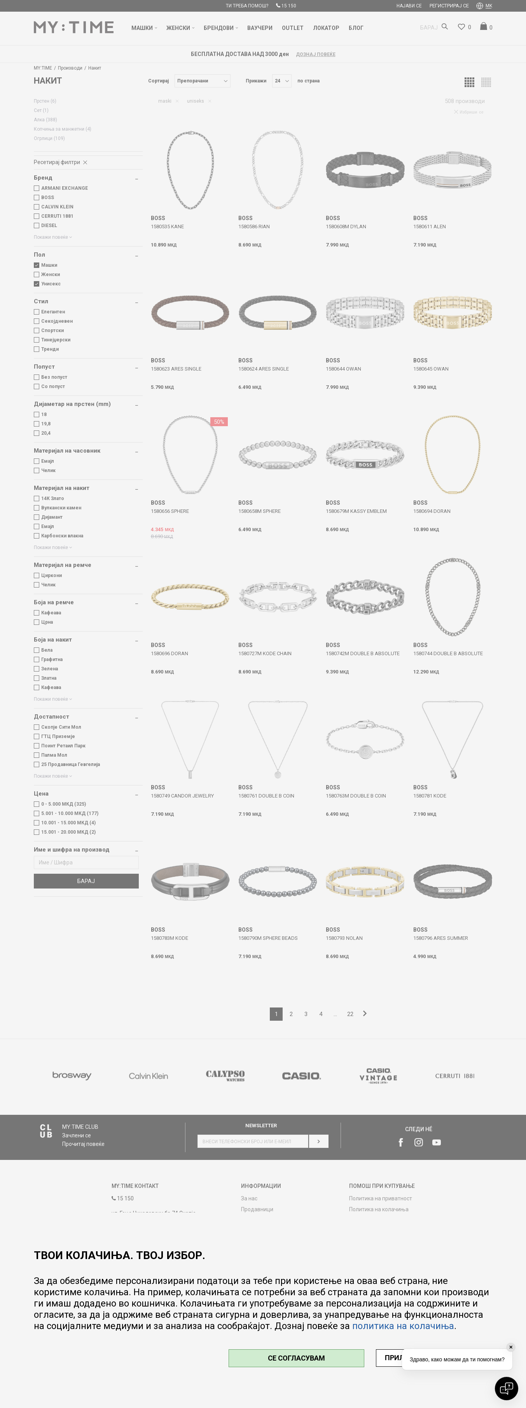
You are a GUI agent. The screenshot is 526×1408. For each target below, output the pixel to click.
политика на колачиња (403, 1326)
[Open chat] (506, 1388)
